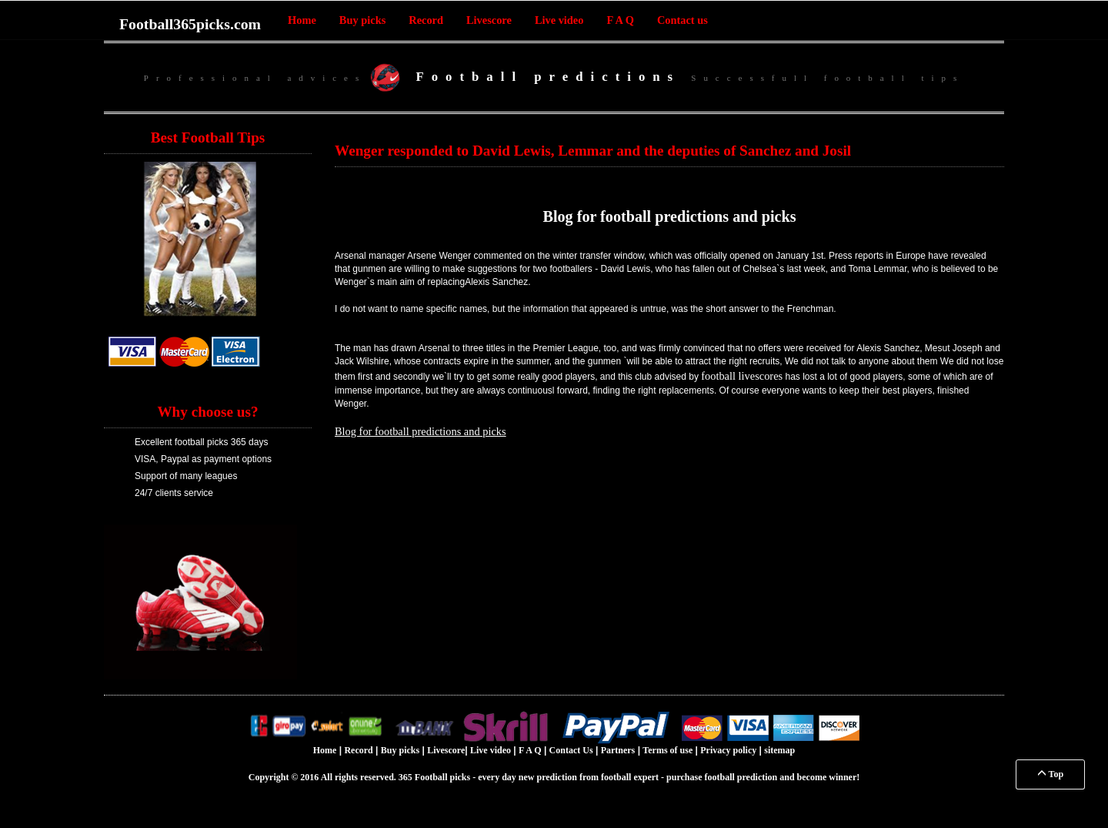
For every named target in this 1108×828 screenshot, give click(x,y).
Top (1050, 774)
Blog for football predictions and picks (669, 216)
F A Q (619, 20)
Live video (559, 20)
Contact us (682, 20)
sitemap (779, 750)
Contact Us (571, 750)
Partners (618, 750)
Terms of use (667, 750)
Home (302, 20)
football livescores (742, 376)
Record (426, 20)
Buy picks (362, 20)
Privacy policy (728, 750)
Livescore (489, 20)
